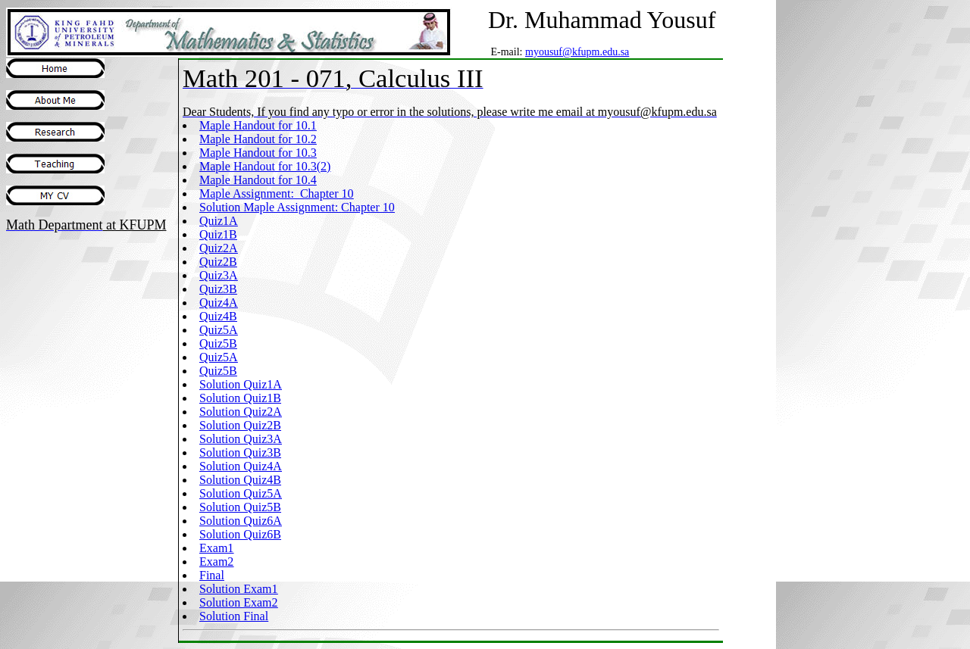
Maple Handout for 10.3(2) (264, 166)
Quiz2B (218, 261)
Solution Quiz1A (240, 384)
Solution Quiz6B (240, 534)
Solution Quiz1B (240, 398)
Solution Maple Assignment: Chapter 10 (297, 207)
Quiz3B (218, 288)
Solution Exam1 (238, 588)
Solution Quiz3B (240, 452)
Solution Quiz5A (240, 493)
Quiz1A (218, 220)
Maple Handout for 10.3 (258, 152)
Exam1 (216, 547)
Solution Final (233, 616)
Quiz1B (218, 234)
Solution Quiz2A (240, 411)
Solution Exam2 (238, 602)
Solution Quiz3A (240, 438)
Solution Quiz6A (240, 520)
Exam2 (216, 561)
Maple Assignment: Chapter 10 (276, 193)
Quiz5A (218, 329)
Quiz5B (218, 343)
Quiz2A (218, 248)
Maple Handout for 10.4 (258, 179)
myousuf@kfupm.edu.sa (577, 52)
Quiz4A (218, 302)
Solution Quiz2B (240, 425)
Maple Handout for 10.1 (258, 125)
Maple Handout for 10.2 (258, 139)
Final (211, 575)
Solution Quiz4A (240, 466)
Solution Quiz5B (240, 507)
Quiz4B (218, 316)
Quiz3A (218, 275)
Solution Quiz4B (240, 479)
